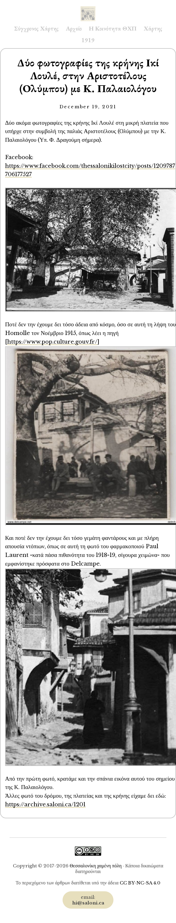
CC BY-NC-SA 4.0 (140, 883)
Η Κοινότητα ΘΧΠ (112, 28)
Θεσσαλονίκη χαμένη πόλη (96, 866)
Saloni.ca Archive (88, 7)
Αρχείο (74, 28)
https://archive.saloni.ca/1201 (45, 804)
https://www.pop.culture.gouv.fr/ (52, 341)
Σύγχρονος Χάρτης (36, 28)
